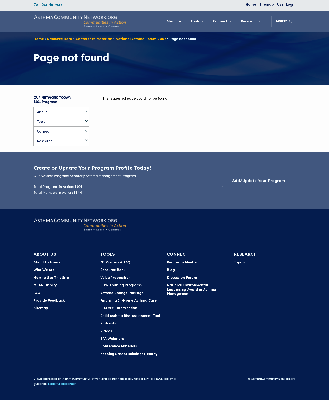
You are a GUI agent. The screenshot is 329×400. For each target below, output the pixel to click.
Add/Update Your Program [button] (258, 180)
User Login (286, 4)
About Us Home (47, 262)
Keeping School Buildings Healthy (129, 354)
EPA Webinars (112, 338)
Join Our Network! (48, 5)
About (174, 21)
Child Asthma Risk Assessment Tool (130, 316)
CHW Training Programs (121, 285)
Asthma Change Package (122, 293)
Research (251, 21)
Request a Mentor (182, 262)
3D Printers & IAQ (115, 262)
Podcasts (108, 323)
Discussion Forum (182, 277)
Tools (198, 21)
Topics (239, 262)
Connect (222, 21)
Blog (171, 270)
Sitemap (266, 4)
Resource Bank (60, 39)
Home (251, 4)
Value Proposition (115, 277)
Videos (106, 331)
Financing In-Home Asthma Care (128, 300)
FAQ (37, 293)
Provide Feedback (49, 300)
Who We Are (44, 270)
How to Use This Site (51, 277)
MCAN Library (45, 285)
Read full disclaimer (62, 384)
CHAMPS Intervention (118, 308)
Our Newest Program (51, 176)
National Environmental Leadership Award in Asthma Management (191, 289)
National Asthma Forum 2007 (141, 39)
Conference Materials (94, 39)
